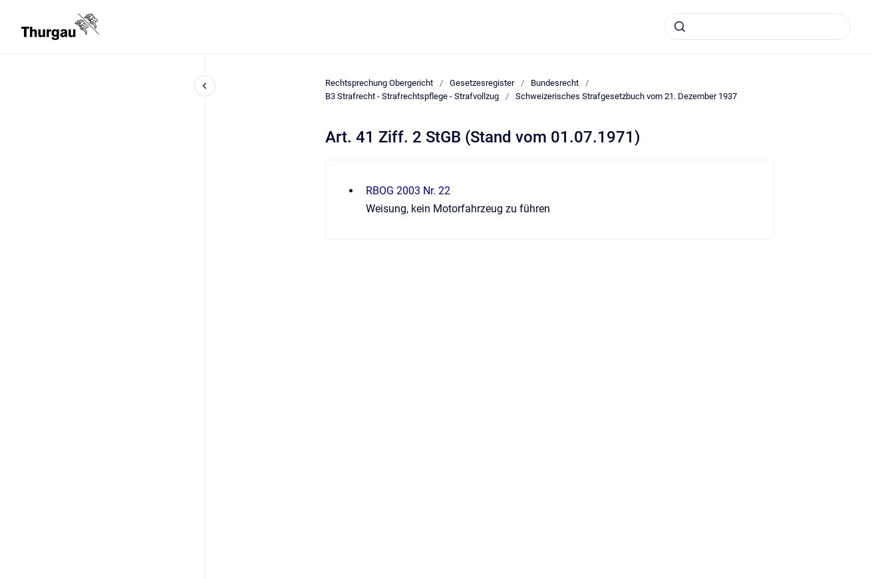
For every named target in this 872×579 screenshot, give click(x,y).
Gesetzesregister (482, 83)
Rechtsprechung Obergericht (379, 83)
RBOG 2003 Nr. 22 (408, 190)
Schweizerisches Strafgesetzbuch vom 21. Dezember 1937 (626, 96)
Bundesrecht (555, 83)
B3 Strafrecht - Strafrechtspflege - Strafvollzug (412, 96)
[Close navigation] (205, 85)
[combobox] (757, 26)
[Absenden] (679, 26)
